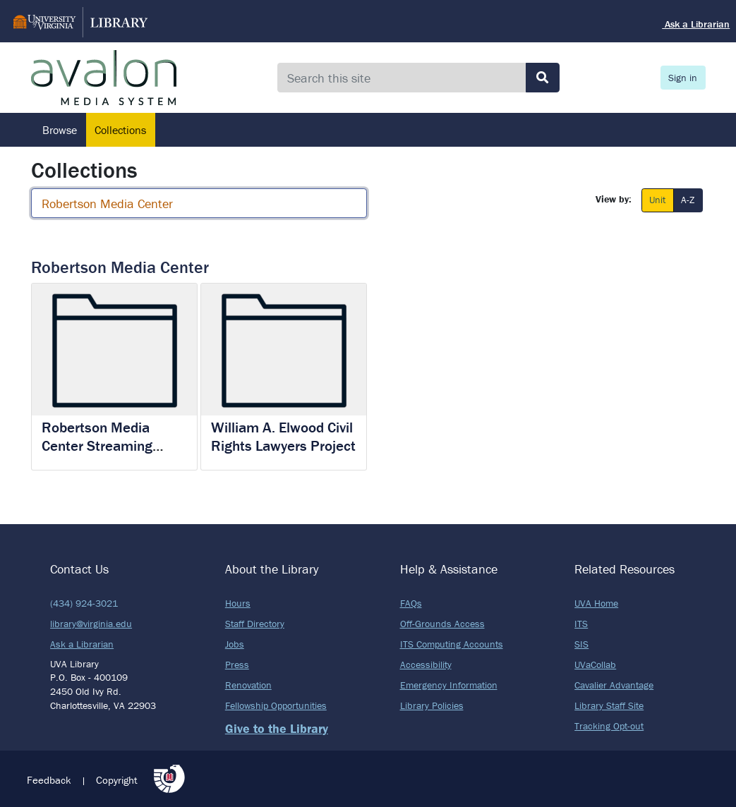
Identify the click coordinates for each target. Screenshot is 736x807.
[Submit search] (543, 77)
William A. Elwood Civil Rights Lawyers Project (283, 436)
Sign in (682, 77)
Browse (59, 130)
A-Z (687, 199)
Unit (657, 199)
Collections (120, 130)
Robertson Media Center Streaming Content (97, 445)
